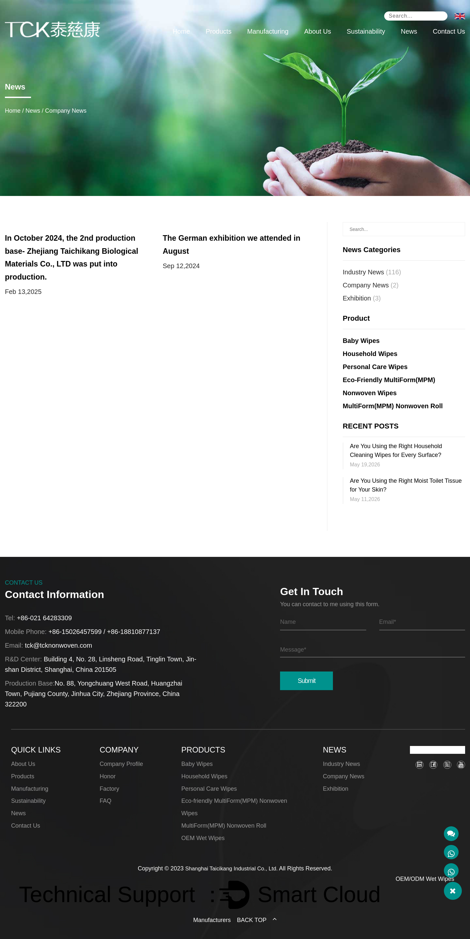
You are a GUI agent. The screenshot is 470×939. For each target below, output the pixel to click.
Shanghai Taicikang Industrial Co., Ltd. (231, 868)
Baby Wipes (361, 340)
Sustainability (366, 32)
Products (218, 32)
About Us (317, 32)
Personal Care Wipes (375, 366)
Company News (371, 285)
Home (181, 32)
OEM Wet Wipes (203, 838)
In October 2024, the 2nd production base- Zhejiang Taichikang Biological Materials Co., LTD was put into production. (77, 251)
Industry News (372, 272)
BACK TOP (257, 920)
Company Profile (121, 764)
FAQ (105, 801)
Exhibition (362, 298)
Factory (109, 788)
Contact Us (449, 32)
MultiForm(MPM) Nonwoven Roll (393, 406)
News (409, 32)
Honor (108, 776)
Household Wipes (370, 353)
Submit (306, 680)
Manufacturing (268, 32)
